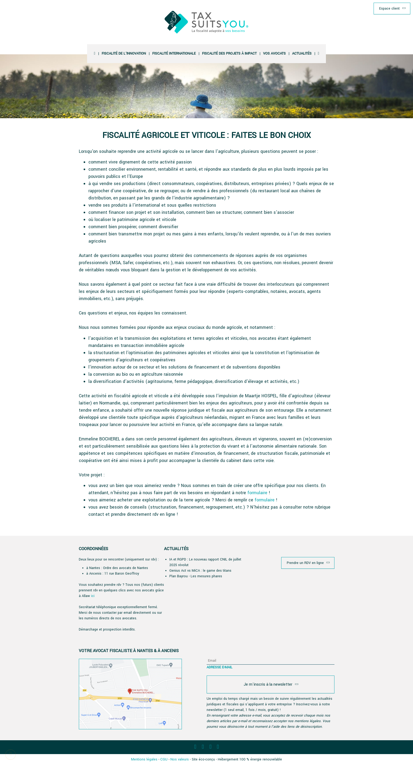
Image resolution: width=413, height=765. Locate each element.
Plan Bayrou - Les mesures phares (195, 576)
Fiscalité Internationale (174, 53)
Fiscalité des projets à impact (229, 53)
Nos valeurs (179, 759)
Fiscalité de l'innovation (124, 53)
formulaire (258, 493)
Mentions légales (144, 759)
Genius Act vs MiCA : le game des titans (200, 570)
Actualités (302, 53)
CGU (163, 759)
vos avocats (274, 53)
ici (93, 596)
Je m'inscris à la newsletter (268, 684)
